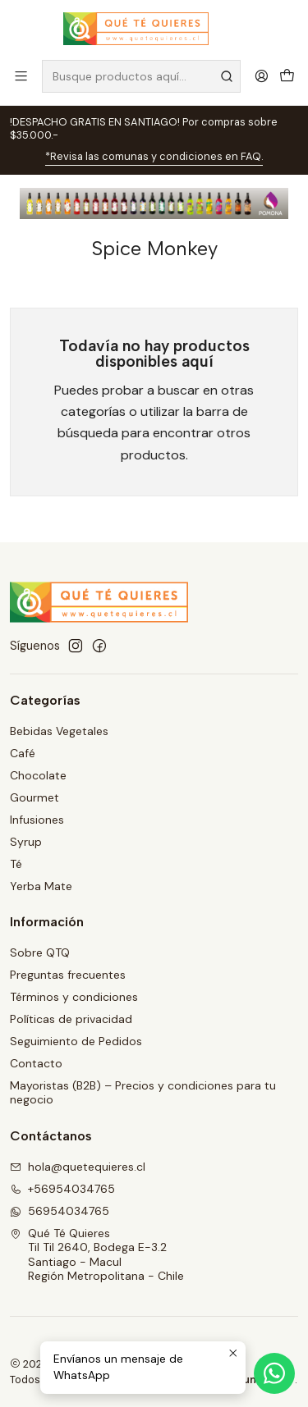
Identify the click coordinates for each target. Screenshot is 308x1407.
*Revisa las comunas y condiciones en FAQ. (154, 156)
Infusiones (37, 819)
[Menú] (21, 76)
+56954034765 (62, 1188)
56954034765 (59, 1211)
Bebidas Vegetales (59, 731)
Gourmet (34, 797)
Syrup (26, 841)
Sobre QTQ (40, 952)
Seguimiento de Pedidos (76, 1041)
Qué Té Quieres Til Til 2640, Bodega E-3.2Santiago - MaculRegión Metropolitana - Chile (97, 1255)
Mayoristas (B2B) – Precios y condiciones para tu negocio (143, 1093)
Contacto (36, 1063)
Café (22, 753)
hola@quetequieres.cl (77, 1166)
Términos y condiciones (74, 996)
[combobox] (141, 76)
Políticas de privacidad (71, 1019)
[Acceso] (262, 76)
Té (16, 864)
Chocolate (38, 775)
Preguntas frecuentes (68, 974)
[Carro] (287, 76)
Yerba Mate (41, 886)
